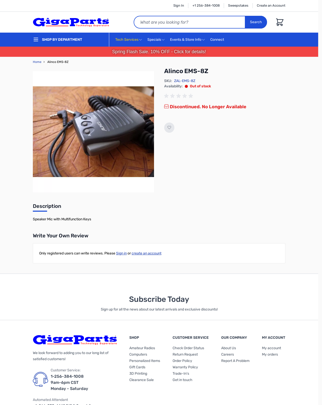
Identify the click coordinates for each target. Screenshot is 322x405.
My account (271, 348)
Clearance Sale (141, 380)
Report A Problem (235, 361)
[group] (179, 96)
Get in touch (182, 380)
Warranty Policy (185, 367)
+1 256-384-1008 (206, 5)
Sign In (178, 5)
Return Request (185, 354)
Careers (227, 354)
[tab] (47, 207)
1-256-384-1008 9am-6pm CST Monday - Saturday (69, 382)
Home (37, 62)
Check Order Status (188, 348)
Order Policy (182, 361)
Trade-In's (181, 373)
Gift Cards (137, 367)
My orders (270, 354)
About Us (228, 348)
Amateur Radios (142, 348)
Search (256, 22)
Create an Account (271, 5)
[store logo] (71, 22)
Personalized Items (144, 361)
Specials (154, 39)
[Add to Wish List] (169, 128)
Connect (217, 40)
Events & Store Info (185, 39)
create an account (146, 253)
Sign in (121, 253)
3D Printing (138, 373)
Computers (138, 354)
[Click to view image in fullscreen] (93, 131)
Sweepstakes (238, 5)
